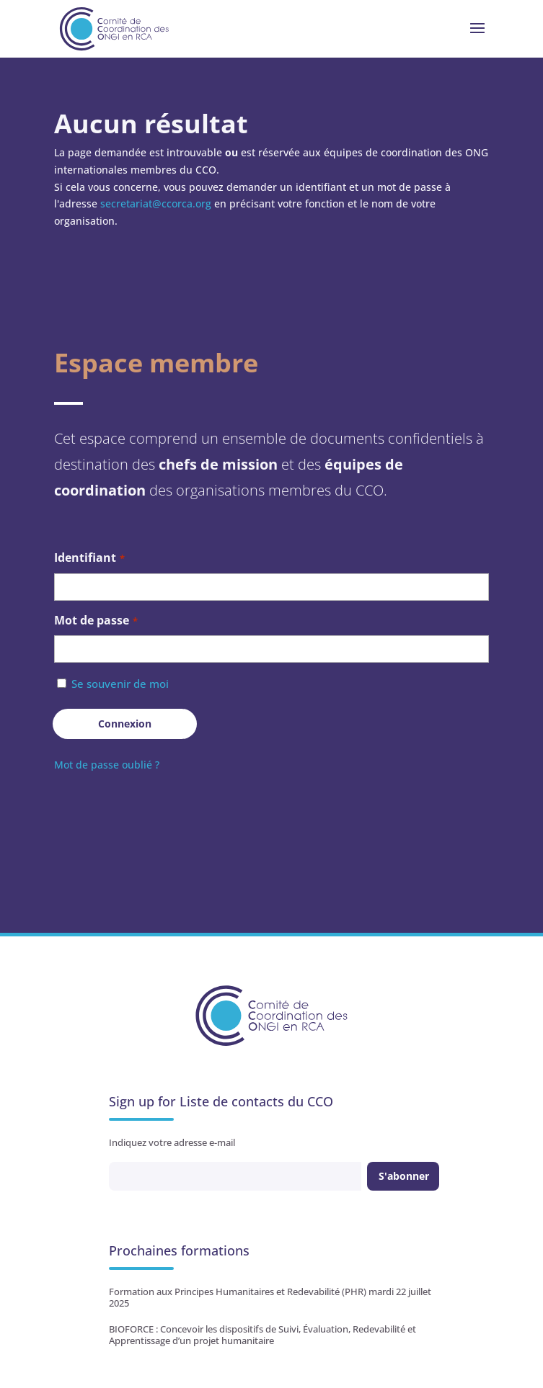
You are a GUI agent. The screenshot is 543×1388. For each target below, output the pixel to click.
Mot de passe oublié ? (106, 764)
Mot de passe (96, 621)
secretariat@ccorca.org (155, 203)
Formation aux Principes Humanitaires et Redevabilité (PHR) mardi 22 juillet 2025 (270, 1297)
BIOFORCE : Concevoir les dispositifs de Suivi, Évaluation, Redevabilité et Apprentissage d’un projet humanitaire (262, 1334)
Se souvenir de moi (120, 683)
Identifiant (89, 559)
